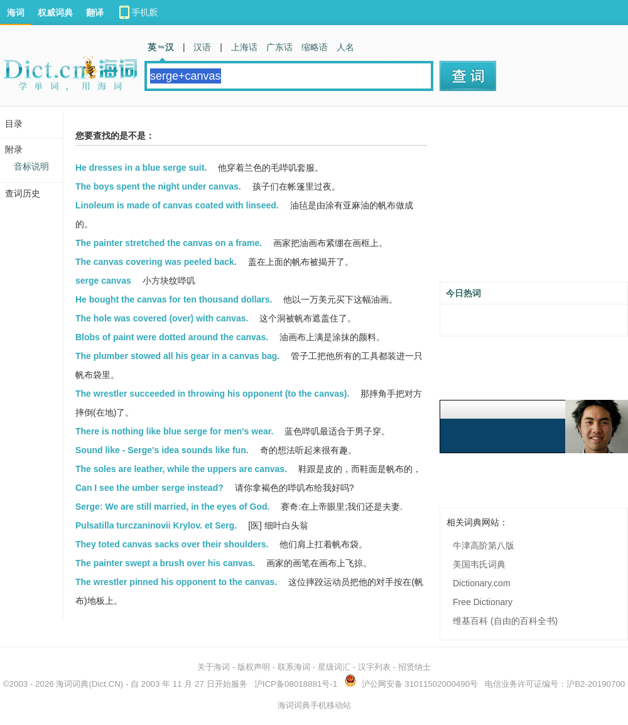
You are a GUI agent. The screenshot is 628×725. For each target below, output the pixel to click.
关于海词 (213, 667)
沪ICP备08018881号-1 (295, 684)
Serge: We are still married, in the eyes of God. (172, 507)
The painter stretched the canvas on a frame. (168, 243)
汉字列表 (374, 667)
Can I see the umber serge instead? (149, 488)
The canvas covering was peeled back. (156, 262)
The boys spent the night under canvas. (158, 186)
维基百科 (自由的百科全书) (505, 621)
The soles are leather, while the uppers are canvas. (181, 469)
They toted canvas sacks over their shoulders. (171, 544)
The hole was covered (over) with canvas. (161, 318)
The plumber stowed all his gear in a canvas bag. (177, 356)
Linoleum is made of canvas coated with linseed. (177, 205)
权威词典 (55, 13)
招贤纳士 (414, 667)
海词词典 (72, 684)
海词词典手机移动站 (314, 705)
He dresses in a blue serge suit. (141, 168)
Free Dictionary (482, 602)
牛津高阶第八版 (483, 545)
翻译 (95, 13)
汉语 (202, 47)
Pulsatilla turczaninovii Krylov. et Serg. (156, 525)
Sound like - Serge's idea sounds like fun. (162, 450)
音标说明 (31, 166)
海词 (15, 13)
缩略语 (314, 47)
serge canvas (103, 281)
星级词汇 (334, 667)
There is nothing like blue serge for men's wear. (174, 431)
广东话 (279, 47)
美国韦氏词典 (479, 564)
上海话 (244, 47)
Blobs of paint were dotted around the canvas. (171, 337)
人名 (345, 47)
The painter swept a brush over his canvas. (165, 563)
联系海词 (294, 667)
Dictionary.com (482, 583)
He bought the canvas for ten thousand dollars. (173, 299)
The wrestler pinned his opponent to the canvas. (176, 582)
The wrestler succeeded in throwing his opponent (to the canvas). (212, 394)
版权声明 (253, 667)
